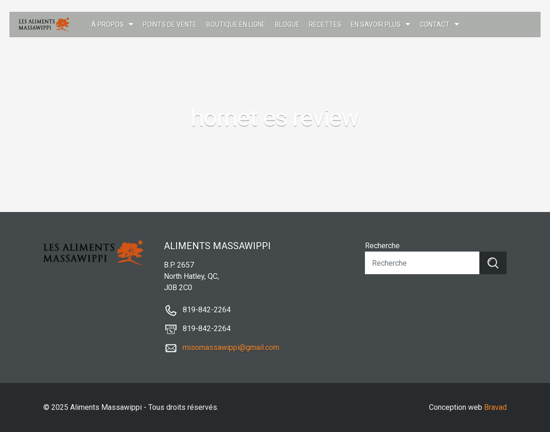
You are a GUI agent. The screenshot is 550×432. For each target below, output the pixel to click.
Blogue (287, 24)
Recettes (325, 24)
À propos (107, 24)
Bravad (495, 407)
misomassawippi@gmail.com (231, 347)
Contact (435, 24)
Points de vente (170, 24)
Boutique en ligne (236, 24)
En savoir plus (376, 24)
